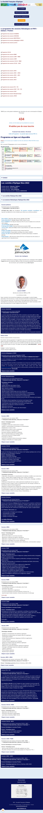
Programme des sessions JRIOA (9, 96)
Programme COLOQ (6, 52)
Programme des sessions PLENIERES (10, 33)
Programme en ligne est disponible (15, 137)
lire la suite (14, 368)
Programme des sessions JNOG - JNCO (11, 75)
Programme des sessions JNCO (9, 77)
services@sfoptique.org (21, 806)
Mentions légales (21, 779)
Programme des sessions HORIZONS (10, 36)
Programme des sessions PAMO (9, 54)
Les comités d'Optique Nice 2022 (11, 196)
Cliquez (2, 140)
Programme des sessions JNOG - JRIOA (11, 73)
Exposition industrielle (21, 12)
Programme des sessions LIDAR (9, 59)
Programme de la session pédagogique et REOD (13, 40)
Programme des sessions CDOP (9, 91)
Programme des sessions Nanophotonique (11, 93)
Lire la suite (35, 698)
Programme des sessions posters (9, 42)
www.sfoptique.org (21, 808)
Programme (21, 20)
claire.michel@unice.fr (6, 367)
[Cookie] (2, 810)
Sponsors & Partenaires (21, 24)
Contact (4, 177)
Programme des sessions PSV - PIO (10, 87)
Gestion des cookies (21, 782)
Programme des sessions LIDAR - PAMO (11, 56)
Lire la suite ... (4, 619)
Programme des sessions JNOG (9, 70)
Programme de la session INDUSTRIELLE (11, 38)
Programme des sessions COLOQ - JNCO (11, 63)
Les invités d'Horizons (6, 519)
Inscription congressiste (21, 16)
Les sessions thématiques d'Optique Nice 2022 (15, 200)
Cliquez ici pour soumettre (8, 371)
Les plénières (21, 8)
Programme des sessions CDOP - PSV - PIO (12, 89)
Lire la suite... (4, 595)
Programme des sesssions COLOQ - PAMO (11, 61)
